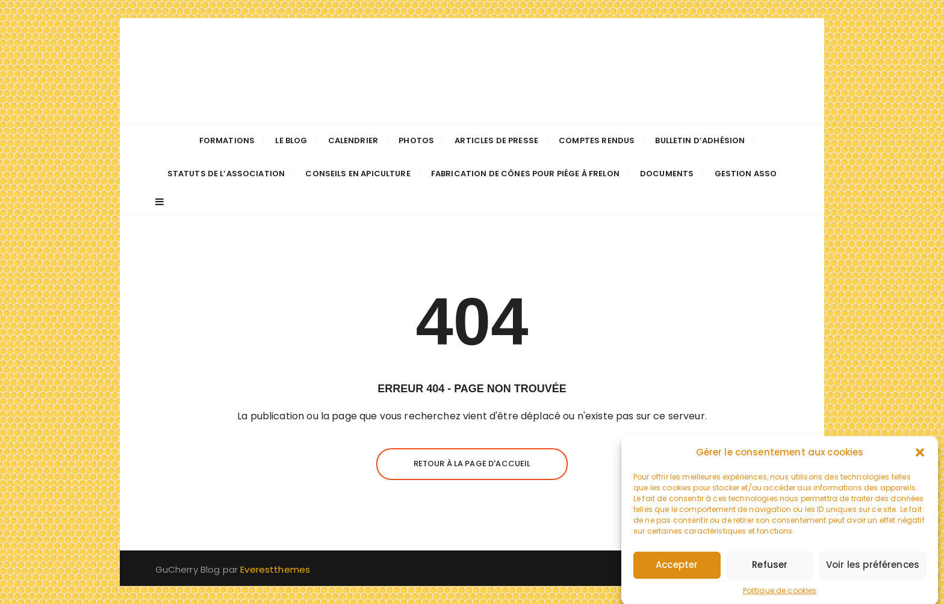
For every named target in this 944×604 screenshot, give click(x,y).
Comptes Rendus (597, 140)
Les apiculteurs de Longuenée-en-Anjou (472, 70)
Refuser (769, 571)
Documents (667, 173)
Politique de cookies (780, 596)
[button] (920, 458)
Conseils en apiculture (357, 173)
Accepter (677, 571)
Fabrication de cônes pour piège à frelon (525, 173)
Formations (227, 140)
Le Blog (291, 140)
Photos (416, 140)
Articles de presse (496, 140)
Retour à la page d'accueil (472, 463)
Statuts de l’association (226, 173)
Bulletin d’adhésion (700, 140)
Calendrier (353, 140)
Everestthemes (275, 569)
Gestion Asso (746, 173)
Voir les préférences (872, 571)
